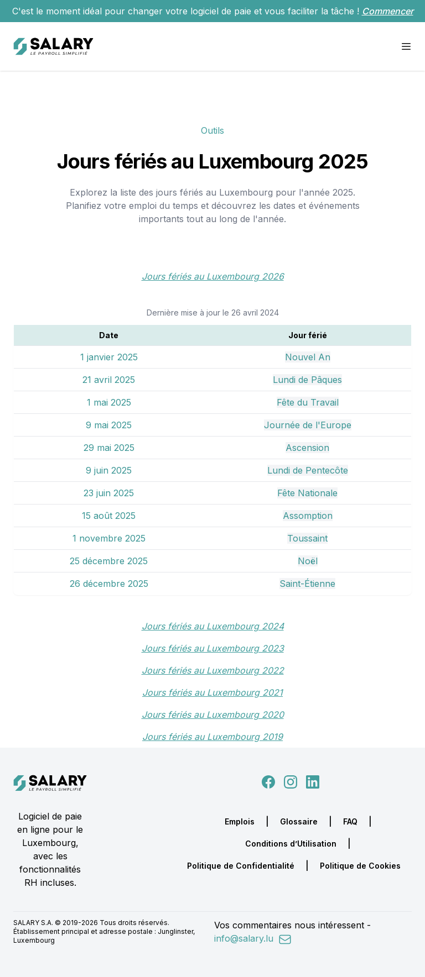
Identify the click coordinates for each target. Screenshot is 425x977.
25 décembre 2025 (109, 560)
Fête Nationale (307, 492)
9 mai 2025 (109, 424)
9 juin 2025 (109, 470)
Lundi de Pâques (307, 379)
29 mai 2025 (109, 447)
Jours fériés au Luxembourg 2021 (212, 692)
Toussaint (307, 538)
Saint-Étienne (307, 583)
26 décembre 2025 (109, 583)
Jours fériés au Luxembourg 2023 (213, 648)
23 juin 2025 (109, 492)
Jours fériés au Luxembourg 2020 (213, 714)
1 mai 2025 (109, 402)
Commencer (387, 11)
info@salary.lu (253, 938)
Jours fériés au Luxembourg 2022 (213, 670)
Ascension (307, 447)
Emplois (240, 821)
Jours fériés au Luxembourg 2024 (213, 626)
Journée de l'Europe (307, 424)
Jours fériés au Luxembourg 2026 (213, 276)
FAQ (350, 821)
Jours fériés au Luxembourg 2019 (212, 736)
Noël (308, 560)
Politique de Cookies (360, 865)
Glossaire (299, 821)
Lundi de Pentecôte (307, 470)
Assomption (308, 515)
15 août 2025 (109, 515)
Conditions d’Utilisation (290, 843)
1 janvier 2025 (109, 357)
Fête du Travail (308, 402)
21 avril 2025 (108, 379)
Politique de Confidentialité (240, 865)
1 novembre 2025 (109, 538)
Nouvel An (307, 357)
